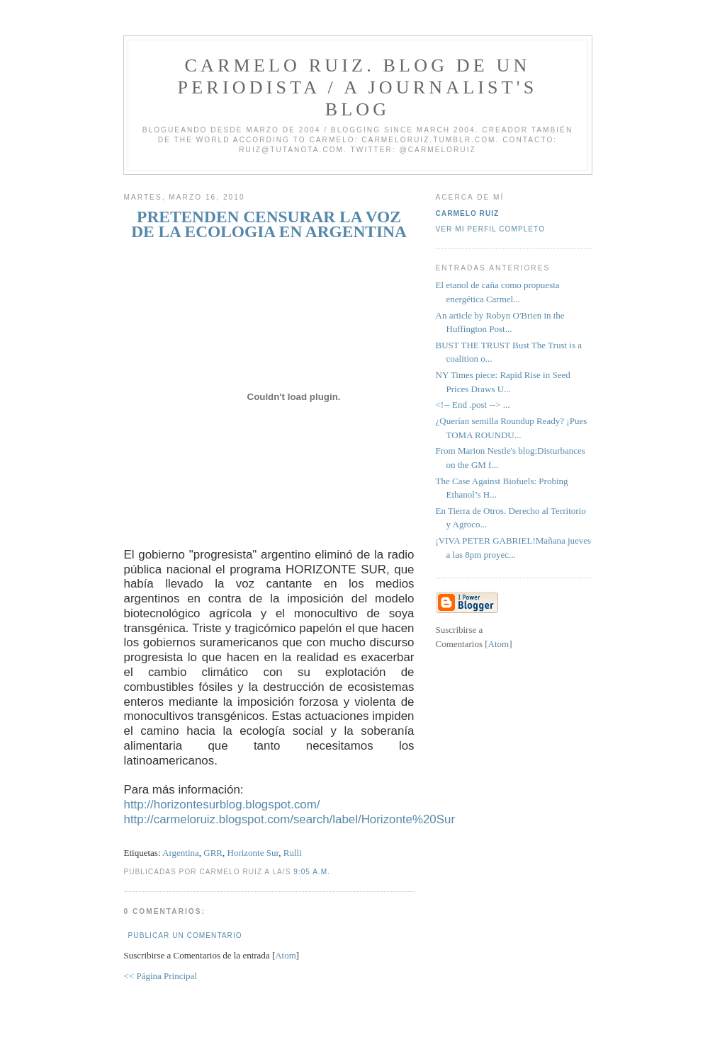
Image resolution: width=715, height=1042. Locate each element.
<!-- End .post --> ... (473, 404)
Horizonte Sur (253, 852)
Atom (285, 955)
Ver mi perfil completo (491, 229)
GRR (213, 852)
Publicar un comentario (185, 935)
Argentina (180, 852)
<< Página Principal (160, 976)
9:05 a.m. (311, 872)
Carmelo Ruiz (468, 213)
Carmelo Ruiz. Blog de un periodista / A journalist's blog (358, 87)
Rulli (292, 852)
